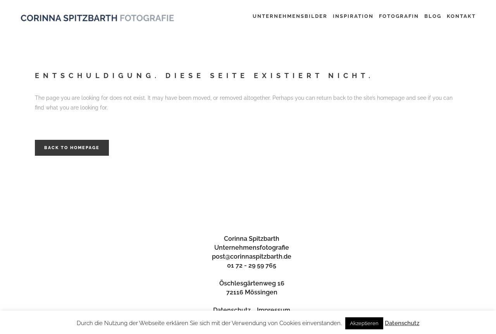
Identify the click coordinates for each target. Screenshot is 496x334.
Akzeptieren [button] (364, 323)
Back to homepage (72, 147)
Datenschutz (232, 310)
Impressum (273, 310)
